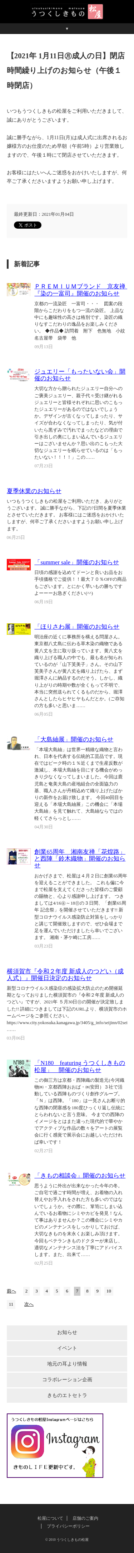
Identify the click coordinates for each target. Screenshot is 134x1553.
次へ (29, 1304)
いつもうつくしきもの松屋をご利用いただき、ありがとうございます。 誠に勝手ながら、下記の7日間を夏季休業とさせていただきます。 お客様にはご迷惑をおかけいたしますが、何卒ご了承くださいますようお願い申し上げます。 (66, 515)
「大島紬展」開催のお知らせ (73, 739)
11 (11, 1304)
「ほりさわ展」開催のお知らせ (76, 626)
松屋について (50, 1518)
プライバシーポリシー (68, 1526)
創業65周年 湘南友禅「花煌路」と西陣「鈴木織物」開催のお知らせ (79, 858)
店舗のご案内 (85, 1518)
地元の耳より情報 (67, 1364)
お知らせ (67, 1332)
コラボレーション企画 (67, 1379)
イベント (67, 1348)
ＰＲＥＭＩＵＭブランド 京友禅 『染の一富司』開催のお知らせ (82, 290)
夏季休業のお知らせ (34, 491)
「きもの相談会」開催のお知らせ (79, 1175)
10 (108, 1291)
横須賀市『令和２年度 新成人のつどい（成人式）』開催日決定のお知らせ (65, 975)
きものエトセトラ (67, 1395)
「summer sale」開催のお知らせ (76, 562)
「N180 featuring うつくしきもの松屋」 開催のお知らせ (79, 1066)
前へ (11, 1291)
